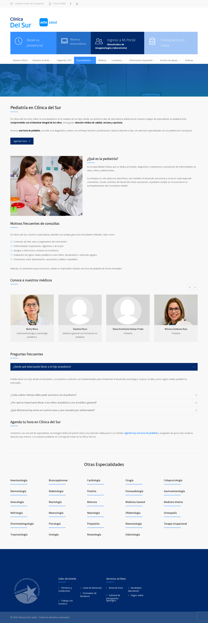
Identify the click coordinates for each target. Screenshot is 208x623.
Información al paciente (141, 60)
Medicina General (135, 502)
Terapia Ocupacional (175, 523)
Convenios (116, 60)
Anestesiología (18, 480)
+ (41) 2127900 (59, 4)
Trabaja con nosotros (65, 602)
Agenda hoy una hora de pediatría (141, 433)
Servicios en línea (40, 60)
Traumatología (18, 534)
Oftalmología (132, 513)
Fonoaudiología (134, 491)
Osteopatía (170, 513)
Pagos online (137, 595)
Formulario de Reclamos (88, 595)
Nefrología (16, 513)
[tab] (104, 367)
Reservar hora (116, 587)
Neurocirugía (56, 513)
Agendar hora (20, 141)
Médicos (102, 60)
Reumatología (133, 523)
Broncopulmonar (58, 480)
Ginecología (17, 502)
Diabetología (56, 491)
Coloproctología (173, 480)
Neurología (93, 513)
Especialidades (83, 60)
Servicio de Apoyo (169, 60)
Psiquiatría (93, 523)
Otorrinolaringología (22, 523)
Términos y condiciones (65, 589)
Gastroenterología (174, 491)
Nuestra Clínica (20, 60)
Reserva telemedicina (78, 41)
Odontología (132, 534)
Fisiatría (91, 491)
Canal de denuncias (92, 587)
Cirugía (129, 480)
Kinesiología (94, 534)
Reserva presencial (35, 42)
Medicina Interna (173, 502)
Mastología (55, 502)
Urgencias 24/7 (64, 60)
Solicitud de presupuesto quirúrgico (113, 598)
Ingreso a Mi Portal (121, 39)
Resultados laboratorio (135, 589)
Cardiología (93, 480)
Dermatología (18, 491)
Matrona (92, 502)
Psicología (55, 523)
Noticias (189, 60)
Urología (54, 534)
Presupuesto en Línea (173, 42)
